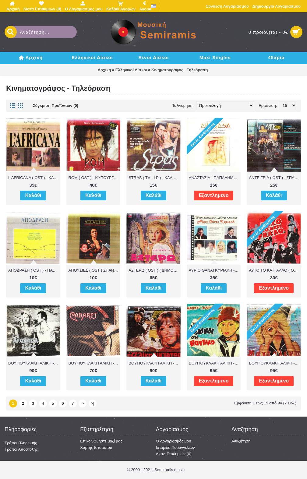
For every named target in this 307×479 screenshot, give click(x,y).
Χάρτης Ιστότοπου (96, 447)
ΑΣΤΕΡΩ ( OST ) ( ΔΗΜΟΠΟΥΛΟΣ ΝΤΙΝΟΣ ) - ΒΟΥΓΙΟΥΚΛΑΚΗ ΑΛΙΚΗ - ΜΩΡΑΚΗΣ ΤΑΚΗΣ (155, 270)
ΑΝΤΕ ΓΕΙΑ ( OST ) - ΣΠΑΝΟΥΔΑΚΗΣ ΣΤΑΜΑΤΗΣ (275, 177)
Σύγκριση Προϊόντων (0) (55, 105)
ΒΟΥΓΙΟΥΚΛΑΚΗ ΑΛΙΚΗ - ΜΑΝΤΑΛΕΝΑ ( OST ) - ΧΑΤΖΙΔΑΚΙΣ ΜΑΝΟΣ (275, 363)
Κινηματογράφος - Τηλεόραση (179, 70)
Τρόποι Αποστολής (21, 449)
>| (92, 403)
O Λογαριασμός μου (173, 441)
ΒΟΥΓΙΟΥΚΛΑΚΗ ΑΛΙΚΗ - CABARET (95, 363)
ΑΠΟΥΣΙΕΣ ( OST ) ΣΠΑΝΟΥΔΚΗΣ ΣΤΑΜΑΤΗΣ (95, 270)
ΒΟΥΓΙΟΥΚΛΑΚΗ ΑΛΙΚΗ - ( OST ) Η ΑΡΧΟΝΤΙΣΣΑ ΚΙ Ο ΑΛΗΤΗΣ (34, 363)
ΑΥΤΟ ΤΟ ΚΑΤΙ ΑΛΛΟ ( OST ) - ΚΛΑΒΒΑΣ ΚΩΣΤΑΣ (275, 270)
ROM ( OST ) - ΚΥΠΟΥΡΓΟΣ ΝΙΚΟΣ (95, 177)
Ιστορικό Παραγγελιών (175, 447)
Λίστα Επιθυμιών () (174, 454)
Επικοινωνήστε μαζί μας (101, 441)
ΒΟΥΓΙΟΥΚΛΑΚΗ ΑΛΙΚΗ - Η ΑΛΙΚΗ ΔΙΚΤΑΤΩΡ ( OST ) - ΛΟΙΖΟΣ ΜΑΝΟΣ (155, 363)
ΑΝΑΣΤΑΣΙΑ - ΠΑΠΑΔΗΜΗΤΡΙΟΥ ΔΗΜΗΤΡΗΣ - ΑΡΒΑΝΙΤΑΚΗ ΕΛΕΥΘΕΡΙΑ (215, 177)
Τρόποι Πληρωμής (21, 443)
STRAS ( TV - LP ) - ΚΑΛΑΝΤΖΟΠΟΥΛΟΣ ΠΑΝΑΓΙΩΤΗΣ (155, 177)
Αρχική (104, 70)
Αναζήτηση (241, 441)
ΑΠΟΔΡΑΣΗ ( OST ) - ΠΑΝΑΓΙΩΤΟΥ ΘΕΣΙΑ (34, 270)
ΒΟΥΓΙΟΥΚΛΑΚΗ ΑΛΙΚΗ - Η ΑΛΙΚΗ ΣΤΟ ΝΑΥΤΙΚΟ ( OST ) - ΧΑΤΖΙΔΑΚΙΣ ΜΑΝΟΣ (215, 363)
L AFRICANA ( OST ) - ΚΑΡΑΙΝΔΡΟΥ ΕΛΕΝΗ (34, 177)
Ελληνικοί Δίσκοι (131, 70)
